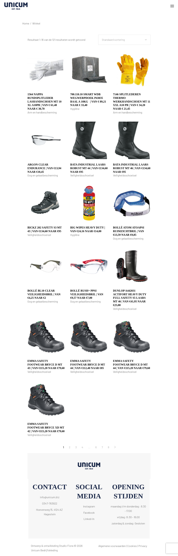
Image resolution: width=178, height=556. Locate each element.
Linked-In (88, 518)
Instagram (89, 506)
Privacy (142, 545)
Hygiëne (74, 108)
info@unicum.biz (49, 497)
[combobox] (124, 40)
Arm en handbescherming (42, 112)
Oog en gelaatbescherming (42, 175)
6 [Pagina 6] (96, 447)
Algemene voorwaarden (112, 545)
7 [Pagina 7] (102, 447)
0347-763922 (49, 503)
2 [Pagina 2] (69, 447)
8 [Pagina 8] (108, 447)
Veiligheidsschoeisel (82, 175)
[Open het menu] (172, 6)
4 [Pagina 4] (82, 447)
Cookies (132, 545)
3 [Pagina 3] (76, 447)
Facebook (89, 512)
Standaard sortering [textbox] (113, 39)
